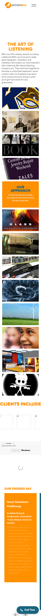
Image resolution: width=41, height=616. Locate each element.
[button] (33, 610)
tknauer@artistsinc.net (19, 572)
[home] (16, 5)
